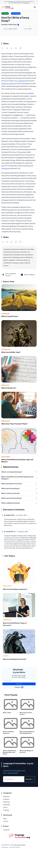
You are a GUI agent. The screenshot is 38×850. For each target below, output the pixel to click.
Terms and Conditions (14, 847)
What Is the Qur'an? (8, 388)
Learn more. (26, 2)
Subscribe (19, 683)
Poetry (5, 656)
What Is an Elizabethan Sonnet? (14, 659)
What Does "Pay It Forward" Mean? (14, 424)
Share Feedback (27, 274)
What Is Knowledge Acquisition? (15, 589)
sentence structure (8, 83)
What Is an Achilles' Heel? (10, 352)
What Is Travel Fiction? (9, 316)
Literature (5, 313)
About (5, 818)
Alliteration (5, 168)
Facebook (6, 830)
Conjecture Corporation (19, 844)
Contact (5, 821)
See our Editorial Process (9, 275)
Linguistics (7, 620)
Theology (5, 385)
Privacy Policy (4, 847)
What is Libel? (7, 712)
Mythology (5, 349)
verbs (25, 75)
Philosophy (5, 421)
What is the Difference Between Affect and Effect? (9, 752)
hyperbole (22, 81)
